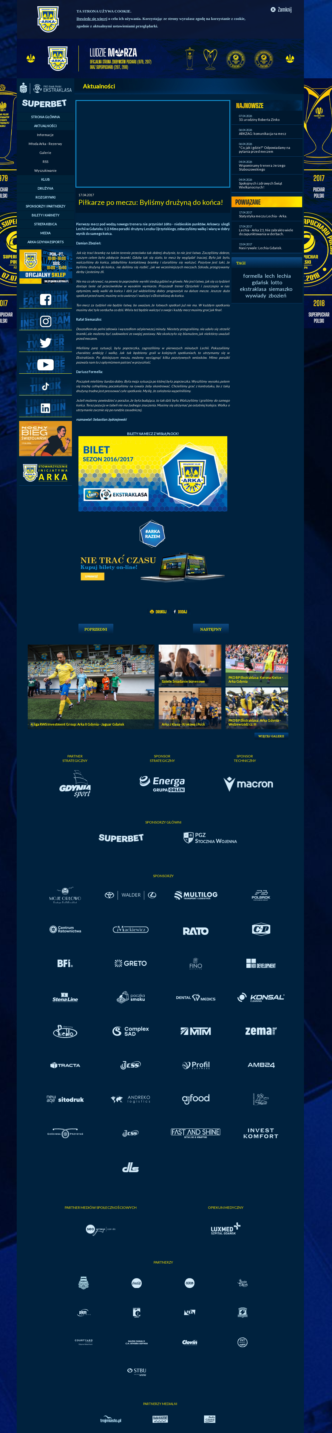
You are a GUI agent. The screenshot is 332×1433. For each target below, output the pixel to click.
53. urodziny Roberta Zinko (259, 119)
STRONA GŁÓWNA (45, 117)
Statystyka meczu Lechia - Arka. (263, 216)
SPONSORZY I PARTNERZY (45, 206)
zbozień (277, 295)
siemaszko (280, 289)
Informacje (45, 135)
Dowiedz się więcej (92, 18)
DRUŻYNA (45, 188)
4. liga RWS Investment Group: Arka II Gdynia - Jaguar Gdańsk (77, 724)
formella (252, 275)
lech (270, 275)
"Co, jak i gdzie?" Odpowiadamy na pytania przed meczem (264, 149)
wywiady (255, 295)
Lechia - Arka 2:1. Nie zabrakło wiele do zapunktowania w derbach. (266, 232)
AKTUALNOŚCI (45, 126)
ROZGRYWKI (45, 197)
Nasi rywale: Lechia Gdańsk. (260, 248)
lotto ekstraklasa (261, 285)
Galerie (45, 153)
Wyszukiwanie (45, 170)
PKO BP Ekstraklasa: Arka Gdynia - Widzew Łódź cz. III (254, 722)
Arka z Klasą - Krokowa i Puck (183, 724)
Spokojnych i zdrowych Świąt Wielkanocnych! (260, 185)
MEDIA (45, 233)
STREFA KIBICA (45, 224)
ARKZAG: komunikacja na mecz (262, 133)
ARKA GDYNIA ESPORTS (45, 242)
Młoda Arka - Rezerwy (45, 144)
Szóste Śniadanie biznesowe (183, 681)
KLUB (45, 179)
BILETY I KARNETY (45, 215)
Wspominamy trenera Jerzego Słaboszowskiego (262, 167)
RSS (45, 161)
